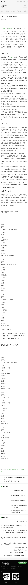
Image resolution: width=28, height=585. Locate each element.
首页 (2, 11)
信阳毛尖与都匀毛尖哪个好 (12, 481)
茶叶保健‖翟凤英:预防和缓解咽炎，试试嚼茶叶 (15, 555)
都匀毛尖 (11, 28)
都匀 (20, 469)
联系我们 (14, 566)
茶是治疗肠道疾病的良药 (17, 490)
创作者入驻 (22, 562)
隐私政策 (14, 568)
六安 (18, 469)
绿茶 (10, 57)
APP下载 (4, 1)
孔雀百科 (7, 11)
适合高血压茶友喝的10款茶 (18, 495)
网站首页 (1, 1)
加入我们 (20, 566)
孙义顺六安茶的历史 (22, 521)
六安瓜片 (4, 28)
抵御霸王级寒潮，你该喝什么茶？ (18, 552)
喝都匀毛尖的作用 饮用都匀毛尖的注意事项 (16, 532)
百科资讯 (13, 11)
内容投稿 (3, 568)
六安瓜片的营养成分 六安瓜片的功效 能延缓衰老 (15, 530)
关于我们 (8, 566)
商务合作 (8, 568)
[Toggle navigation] (25, 6)
